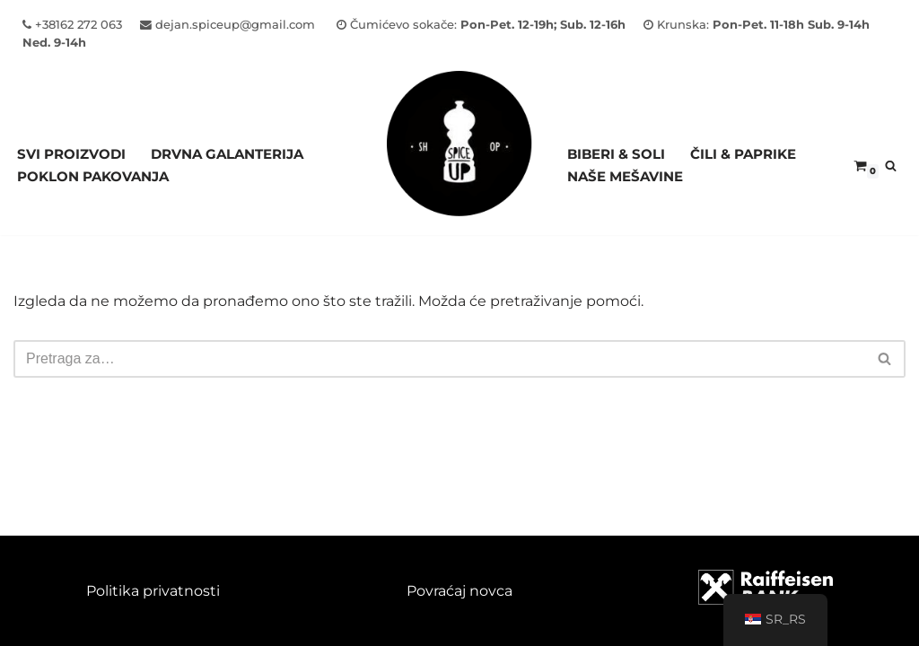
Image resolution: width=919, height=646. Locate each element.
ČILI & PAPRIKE (743, 153)
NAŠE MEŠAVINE (625, 176)
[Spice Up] (459, 165)
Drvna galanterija (227, 153)
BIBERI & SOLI (616, 153)
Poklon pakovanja (93, 176)
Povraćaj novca (459, 590)
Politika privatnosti (153, 590)
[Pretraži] (891, 165)
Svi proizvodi (71, 153)
